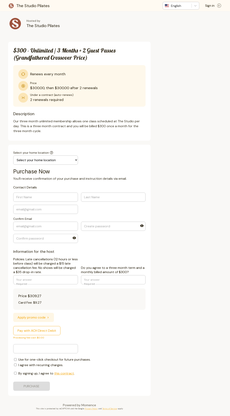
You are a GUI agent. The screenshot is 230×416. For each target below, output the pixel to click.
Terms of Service (109, 408)
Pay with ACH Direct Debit (37, 330)
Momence (88, 405)
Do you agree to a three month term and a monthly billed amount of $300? (113, 270)
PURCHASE (31, 386)
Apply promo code (34, 317)
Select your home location (31, 152)
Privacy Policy (91, 408)
